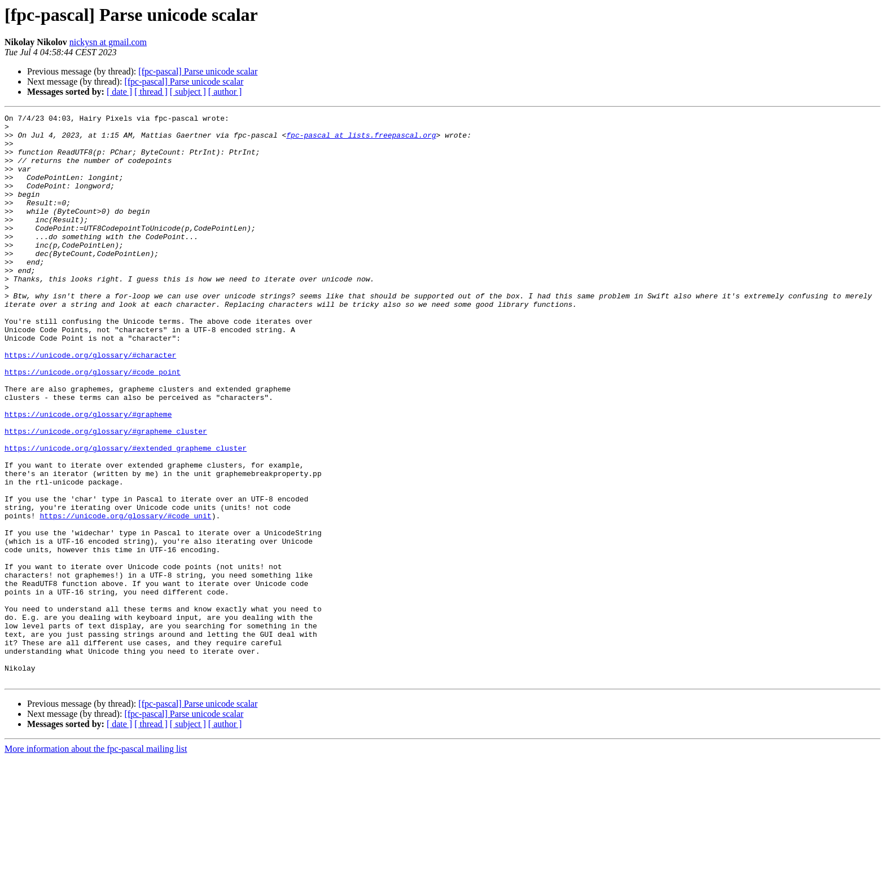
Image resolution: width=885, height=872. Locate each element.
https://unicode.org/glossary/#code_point (93, 424)
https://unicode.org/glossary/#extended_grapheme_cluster (126, 515)
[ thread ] (151, 91)
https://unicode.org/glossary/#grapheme (88, 475)
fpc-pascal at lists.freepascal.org (361, 140)
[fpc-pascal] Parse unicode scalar (197, 71)
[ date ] (119, 91)
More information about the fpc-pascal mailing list (96, 862)
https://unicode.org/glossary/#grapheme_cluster (106, 495)
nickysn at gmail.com (108, 42)
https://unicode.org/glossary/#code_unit (125, 597)
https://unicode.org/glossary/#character (90, 404)
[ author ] (225, 91)
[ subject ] (188, 91)
